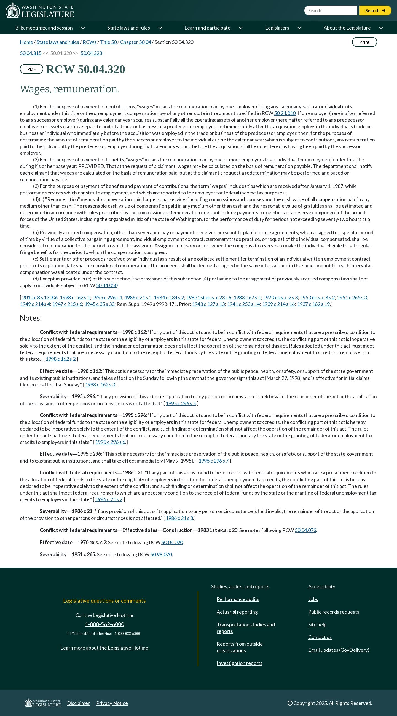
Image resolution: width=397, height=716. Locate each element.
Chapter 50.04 (135, 42)
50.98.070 (161, 554)
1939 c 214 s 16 (278, 304)
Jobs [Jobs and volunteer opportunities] (313, 599)
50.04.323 (91, 53)
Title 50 (108, 42)
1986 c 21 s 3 (179, 518)
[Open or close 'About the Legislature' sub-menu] (380, 27)
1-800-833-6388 (127, 634)
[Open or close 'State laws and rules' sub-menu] (160, 27)
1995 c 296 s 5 (181, 403)
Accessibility (321, 586)
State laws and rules (129, 28)
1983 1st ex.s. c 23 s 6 (208, 297)
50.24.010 (285, 113)
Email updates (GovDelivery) (338, 650)
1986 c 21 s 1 (138, 297)
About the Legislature (347, 28)
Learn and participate (207, 28)
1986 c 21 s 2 (108, 499)
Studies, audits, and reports (240, 586)
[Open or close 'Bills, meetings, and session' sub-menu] (82, 27)
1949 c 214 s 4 (35, 304)
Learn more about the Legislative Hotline (104, 648)
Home (26, 42)
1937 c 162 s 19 (313, 304)
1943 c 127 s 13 (208, 304)
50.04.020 (172, 542)
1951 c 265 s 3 (352, 297)
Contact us (320, 637)
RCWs (89, 42)
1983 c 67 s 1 (247, 297)
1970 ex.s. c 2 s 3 (280, 297)
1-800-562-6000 (104, 624)
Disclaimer (78, 703)
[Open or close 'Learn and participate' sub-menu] (240, 27)
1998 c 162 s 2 (60, 359)
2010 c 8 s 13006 (40, 297)
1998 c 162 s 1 (75, 297)
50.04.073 (305, 530)
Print (365, 41)
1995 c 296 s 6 (110, 442)
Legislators (277, 28)
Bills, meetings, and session (44, 28)
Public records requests (333, 612)
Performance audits (238, 599)
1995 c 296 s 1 (107, 297)
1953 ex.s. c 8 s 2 (317, 297)
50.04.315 (30, 53)
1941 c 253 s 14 (243, 304)
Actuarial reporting (237, 612)
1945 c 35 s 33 (99, 304)
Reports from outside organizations (240, 647)
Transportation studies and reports (246, 627)
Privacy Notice (112, 703)
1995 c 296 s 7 (213, 461)
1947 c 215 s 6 (67, 304)
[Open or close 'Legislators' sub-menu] (299, 27)
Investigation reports (239, 663)
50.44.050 (106, 285)
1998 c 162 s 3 (100, 384)
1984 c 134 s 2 (169, 297)
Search (375, 10)
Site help (317, 624)
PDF (31, 68)
